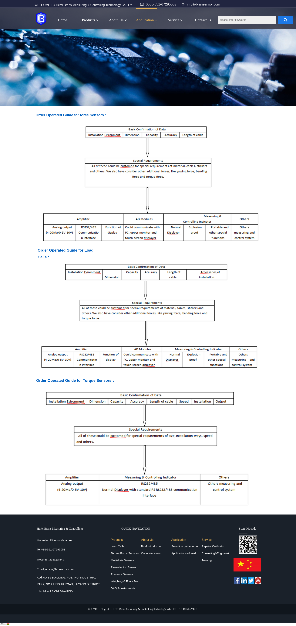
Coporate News (150, 553)
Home (62, 20)
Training (207, 560)
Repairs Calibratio (213, 546)
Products (90, 20)
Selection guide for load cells (186, 546)
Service (175, 20)
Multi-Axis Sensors (122, 560)
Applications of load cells (186, 553)
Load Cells (117, 546)
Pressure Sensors (122, 574)
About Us (118, 20)
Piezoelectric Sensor (124, 567)
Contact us (203, 20)
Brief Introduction (151, 546)
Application (146, 20)
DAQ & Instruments (123, 588)
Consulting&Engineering (217, 553)
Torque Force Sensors (125, 553)
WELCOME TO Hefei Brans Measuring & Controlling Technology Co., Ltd (83, 5)
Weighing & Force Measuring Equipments (126, 581)
